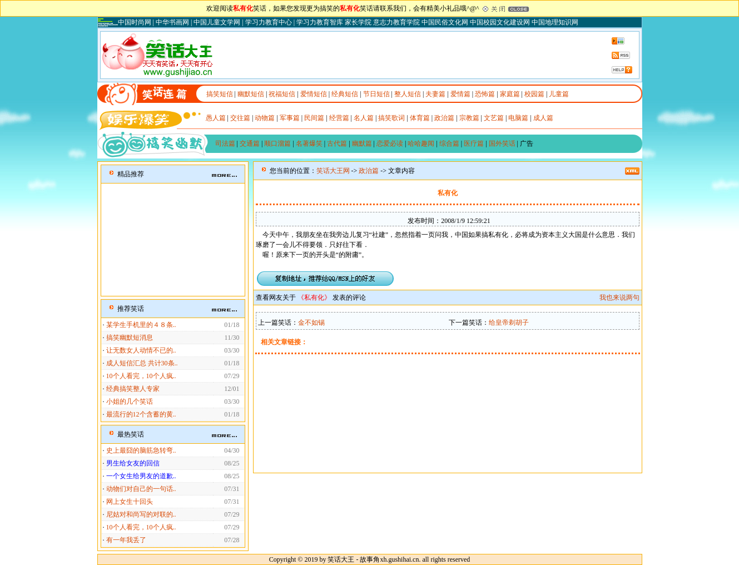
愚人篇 (216, 118)
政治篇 (444, 118)
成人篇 (543, 118)
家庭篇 (510, 94)
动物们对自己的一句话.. (141, 489)
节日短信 (376, 94)
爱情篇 (460, 94)
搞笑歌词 (391, 118)
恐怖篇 (485, 94)
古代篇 (337, 143)
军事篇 (290, 118)
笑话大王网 (333, 171)
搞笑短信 (219, 94)
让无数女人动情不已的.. (141, 350)
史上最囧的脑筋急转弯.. (141, 450)
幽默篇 (362, 143)
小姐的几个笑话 (129, 401)
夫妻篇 (435, 94)
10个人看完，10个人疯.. (141, 376)
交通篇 (250, 143)
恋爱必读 (389, 143)
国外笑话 (502, 143)
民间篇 (314, 118)
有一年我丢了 (126, 540)
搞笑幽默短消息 (129, 337)
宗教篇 (469, 118)
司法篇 (225, 143)
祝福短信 (282, 94)
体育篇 (420, 118)
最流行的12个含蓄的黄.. (141, 414)
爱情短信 (313, 94)
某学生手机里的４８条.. (141, 325)
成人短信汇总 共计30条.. (142, 363)
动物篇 (265, 118)
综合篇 (449, 143)
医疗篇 (474, 143)
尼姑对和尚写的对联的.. (141, 514)
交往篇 (240, 118)
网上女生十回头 (129, 501)
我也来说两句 (619, 297)
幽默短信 (250, 94)
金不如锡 (311, 322)
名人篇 (364, 118)
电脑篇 (518, 118)
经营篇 (339, 118)
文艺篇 (494, 118)
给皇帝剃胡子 (509, 322)
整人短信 (407, 94)
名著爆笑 (309, 143)
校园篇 (534, 94)
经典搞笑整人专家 (133, 389)
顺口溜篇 (277, 143)
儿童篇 (559, 94)
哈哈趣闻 (421, 143)
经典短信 (344, 94)
